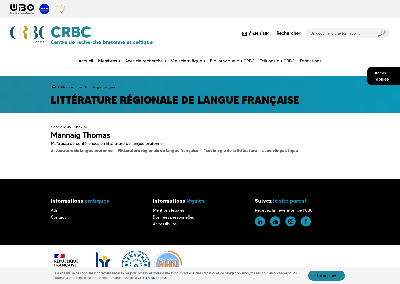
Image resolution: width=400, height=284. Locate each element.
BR (266, 33)
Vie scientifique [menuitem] (186, 60)
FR (244, 33)
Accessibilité (165, 224)
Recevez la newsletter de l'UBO (284, 210)
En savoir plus (156, 281)
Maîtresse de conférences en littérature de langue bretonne (107, 143)
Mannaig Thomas (80, 135)
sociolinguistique (281, 150)
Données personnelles (173, 217)
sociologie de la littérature (231, 150)
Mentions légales (168, 210)
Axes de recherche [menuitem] (144, 60)
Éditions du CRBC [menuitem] (277, 60)
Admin (57, 210)
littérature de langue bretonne (82, 150)
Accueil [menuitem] (86, 60)
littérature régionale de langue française (159, 150)
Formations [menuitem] (310, 60)
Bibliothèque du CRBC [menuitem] (232, 60)
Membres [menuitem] (107, 60)
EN (255, 33)
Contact (58, 217)
